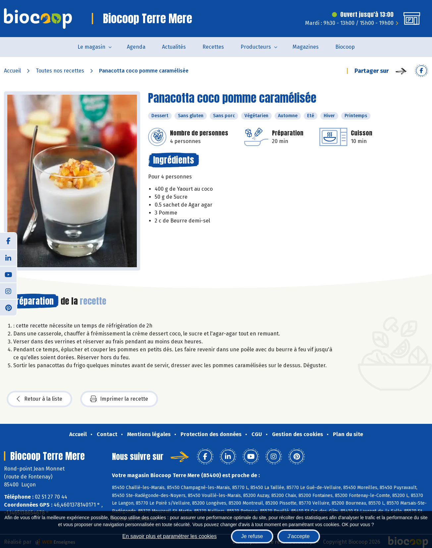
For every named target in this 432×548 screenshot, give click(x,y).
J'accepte (299, 536)
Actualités (174, 47)
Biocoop (345, 47)
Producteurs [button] (256, 47)
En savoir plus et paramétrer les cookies (169, 536)
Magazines (306, 47)
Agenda (136, 47)
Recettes (213, 47)
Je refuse (252, 536)
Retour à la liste (39, 399)
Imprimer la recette (119, 399)
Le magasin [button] (91, 47)
